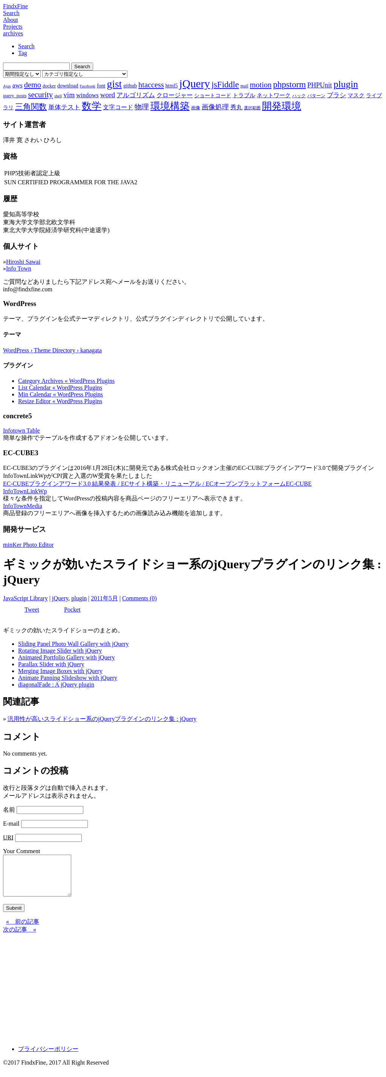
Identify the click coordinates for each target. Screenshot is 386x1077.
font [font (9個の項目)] (101, 86)
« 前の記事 (22, 929)
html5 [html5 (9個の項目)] (171, 86)
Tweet (32, 609)
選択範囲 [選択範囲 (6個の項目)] (252, 108)
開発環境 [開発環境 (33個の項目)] (281, 106)
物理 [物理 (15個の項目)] (142, 107)
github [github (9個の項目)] (130, 86)
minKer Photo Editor (28, 545)
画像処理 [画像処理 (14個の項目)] (215, 107)
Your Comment (21, 851)
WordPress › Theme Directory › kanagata (52, 350)
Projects (13, 26)
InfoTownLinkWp (25, 491)
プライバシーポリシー (48, 1057)
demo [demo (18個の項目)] (32, 85)
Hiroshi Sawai (23, 262)
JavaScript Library (25, 598)
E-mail (11, 823)
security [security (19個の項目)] (40, 94)
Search (11, 13)
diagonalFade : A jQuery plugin (56, 684)
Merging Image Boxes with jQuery (60, 671)
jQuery (60, 598)
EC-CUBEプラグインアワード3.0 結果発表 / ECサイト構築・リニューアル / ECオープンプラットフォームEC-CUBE (157, 483)
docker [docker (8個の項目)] (49, 86)
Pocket (72, 609)
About (10, 20)
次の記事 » (19, 937)
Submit (13, 916)
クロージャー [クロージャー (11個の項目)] (174, 95)
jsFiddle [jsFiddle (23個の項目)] (225, 84)
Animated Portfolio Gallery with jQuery (66, 657)
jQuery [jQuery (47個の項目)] (194, 84)
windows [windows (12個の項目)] (87, 95)
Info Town (18, 268)
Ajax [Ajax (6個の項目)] (7, 86)
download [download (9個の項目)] (67, 86)
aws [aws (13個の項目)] (17, 85)
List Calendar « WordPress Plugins (60, 387)
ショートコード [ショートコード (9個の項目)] (212, 95)
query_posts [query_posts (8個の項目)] (14, 95)
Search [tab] (26, 46)
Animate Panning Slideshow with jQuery (67, 678)
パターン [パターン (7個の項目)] (316, 95)
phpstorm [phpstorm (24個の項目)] (289, 84)
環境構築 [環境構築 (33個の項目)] (170, 106)
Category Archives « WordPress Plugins (66, 381)
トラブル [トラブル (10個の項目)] (244, 95)
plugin (79, 598)
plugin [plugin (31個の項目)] (346, 84)
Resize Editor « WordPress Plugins (60, 401)
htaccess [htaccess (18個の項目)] (151, 85)
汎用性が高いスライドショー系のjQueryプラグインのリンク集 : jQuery (102, 719)
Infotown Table (21, 430)
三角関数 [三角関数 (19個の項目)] (31, 106)
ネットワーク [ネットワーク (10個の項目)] (274, 95)
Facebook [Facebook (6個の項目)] (87, 86)
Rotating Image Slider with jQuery (60, 650)
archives (13, 33)
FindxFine (15, 6)
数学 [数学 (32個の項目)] (91, 106)
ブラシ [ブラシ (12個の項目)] (336, 95)
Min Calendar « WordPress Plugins (60, 394)
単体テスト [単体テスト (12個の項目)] (64, 107)
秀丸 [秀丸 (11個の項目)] (236, 107)
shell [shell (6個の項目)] (58, 96)
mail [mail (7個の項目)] (244, 86)
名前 (9, 809)
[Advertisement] (193, 994)
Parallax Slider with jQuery (51, 664)
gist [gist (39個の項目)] (114, 84)
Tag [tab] (22, 53)
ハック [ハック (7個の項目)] (299, 95)
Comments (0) (139, 598)
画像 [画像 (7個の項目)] (195, 107)
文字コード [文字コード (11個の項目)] (118, 107)
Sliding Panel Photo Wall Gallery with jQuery (73, 644)
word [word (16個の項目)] (107, 95)
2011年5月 (104, 598)
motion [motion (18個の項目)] (261, 85)
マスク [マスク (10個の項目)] (356, 95)
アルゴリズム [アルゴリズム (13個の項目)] (135, 95)
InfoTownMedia (22, 506)
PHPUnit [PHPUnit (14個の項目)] (319, 85)
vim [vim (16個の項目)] (69, 95)
